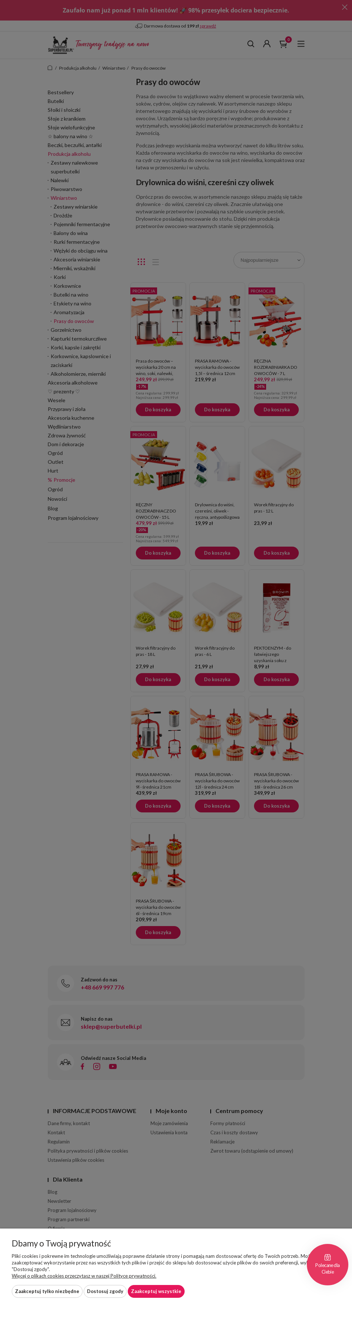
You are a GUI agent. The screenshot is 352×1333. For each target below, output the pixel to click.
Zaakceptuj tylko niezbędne (47, 1291)
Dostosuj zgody (105, 1291)
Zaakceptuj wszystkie (156, 1291)
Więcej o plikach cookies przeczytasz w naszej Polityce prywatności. (84, 1276)
